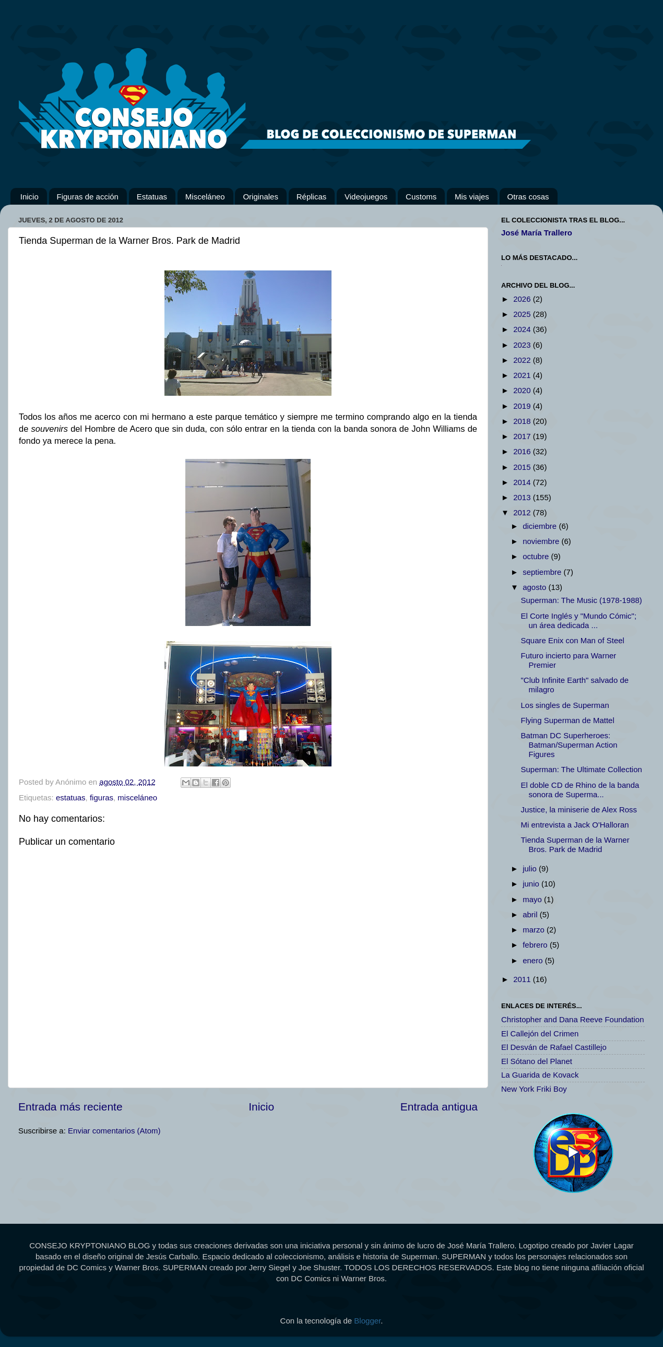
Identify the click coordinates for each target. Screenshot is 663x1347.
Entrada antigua (439, 1107)
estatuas (71, 797)
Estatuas (152, 196)
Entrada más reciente (70, 1107)
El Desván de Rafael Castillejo (554, 1047)
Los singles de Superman (565, 705)
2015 (523, 467)
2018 (523, 421)
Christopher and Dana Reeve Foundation (572, 1019)
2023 (523, 344)
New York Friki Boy (534, 1088)
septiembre (543, 572)
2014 (523, 482)
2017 (523, 436)
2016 (523, 451)
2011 (523, 979)
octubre (537, 556)
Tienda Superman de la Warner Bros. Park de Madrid (575, 844)
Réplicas (312, 196)
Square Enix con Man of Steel (572, 640)
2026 (523, 298)
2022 (523, 360)
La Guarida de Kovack (539, 1074)
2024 (523, 329)
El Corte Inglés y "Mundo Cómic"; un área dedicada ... (579, 620)
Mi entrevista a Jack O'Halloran (575, 824)
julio (531, 868)
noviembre (542, 541)
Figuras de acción (88, 196)
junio (532, 883)
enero (534, 960)
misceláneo (137, 797)
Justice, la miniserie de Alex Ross (579, 809)
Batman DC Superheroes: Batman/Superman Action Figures (569, 745)
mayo (533, 899)
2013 (523, 497)
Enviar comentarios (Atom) (114, 1130)
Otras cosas (528, 196)
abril (531, 914)
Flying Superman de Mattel (567, 720)
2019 (523, 405)
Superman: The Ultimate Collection (581, 769)
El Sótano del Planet (536, 1061)
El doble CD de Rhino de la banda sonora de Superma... (580, 790)
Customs (421, 196)
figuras (101, 797)
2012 (523, 512)
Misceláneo (205, 196)
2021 (523, 375)
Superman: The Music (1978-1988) (581, 600)
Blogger (367, 1320)
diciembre (541, 526)
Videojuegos (366, 196)
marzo (535, 929)
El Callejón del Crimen (539, 1033)
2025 (523, 314)
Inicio (29, 196)
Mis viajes (472, 196)
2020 (523, 390)
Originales (260, 196)
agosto (535, 587)
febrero (536, 944)
